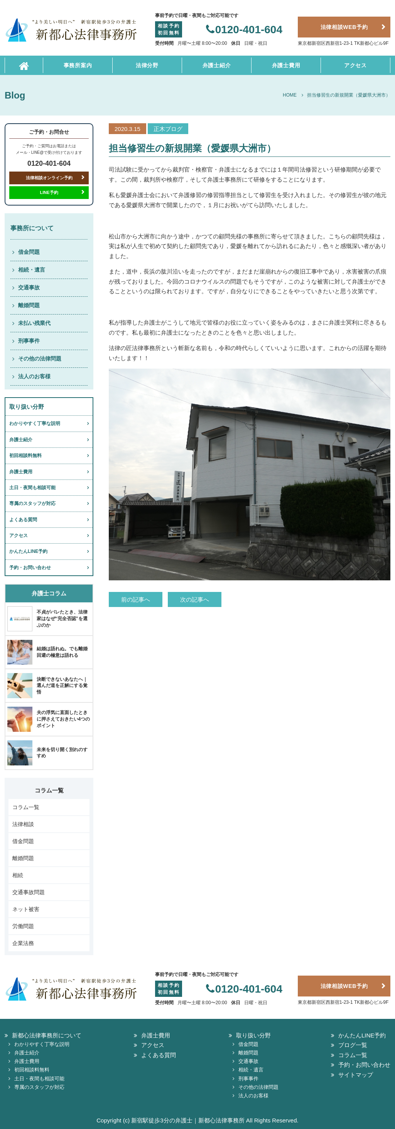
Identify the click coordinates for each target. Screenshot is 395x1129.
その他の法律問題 (39, 358)
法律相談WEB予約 (344, 27)
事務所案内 (78, 65)
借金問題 (29, 252)
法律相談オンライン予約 (49, 177)
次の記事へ (194, 599)
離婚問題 (29, 305)
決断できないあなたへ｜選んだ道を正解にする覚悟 (62, 686)
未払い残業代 (34, 323)
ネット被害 (25, 909)
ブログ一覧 (352, 1045)
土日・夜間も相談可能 (32, 487)
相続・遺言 (31, 270)
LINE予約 (49, 192)
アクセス (355, 65)
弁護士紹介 (217, 65)
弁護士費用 (286, 65)
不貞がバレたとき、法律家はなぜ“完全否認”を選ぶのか (62, 618)
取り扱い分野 (253, 1035)
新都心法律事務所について (46, 1035)
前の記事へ (135, 599)
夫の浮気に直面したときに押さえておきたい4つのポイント (63, 719)
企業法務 (23, 943)
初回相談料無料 (25, 455)
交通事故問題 (28, 892)
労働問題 (23, 926)
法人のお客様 (34, 376)
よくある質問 (23, 519)
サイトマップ (355, 1074)
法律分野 (147, 65)
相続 (17, 875)
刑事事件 (29, 341)
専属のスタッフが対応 (32, 503)
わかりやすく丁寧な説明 (34, 423)
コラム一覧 (25, 807)
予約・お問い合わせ (30, 567)
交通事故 (29, 287)
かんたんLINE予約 (28, 551)
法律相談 (23, 824)
